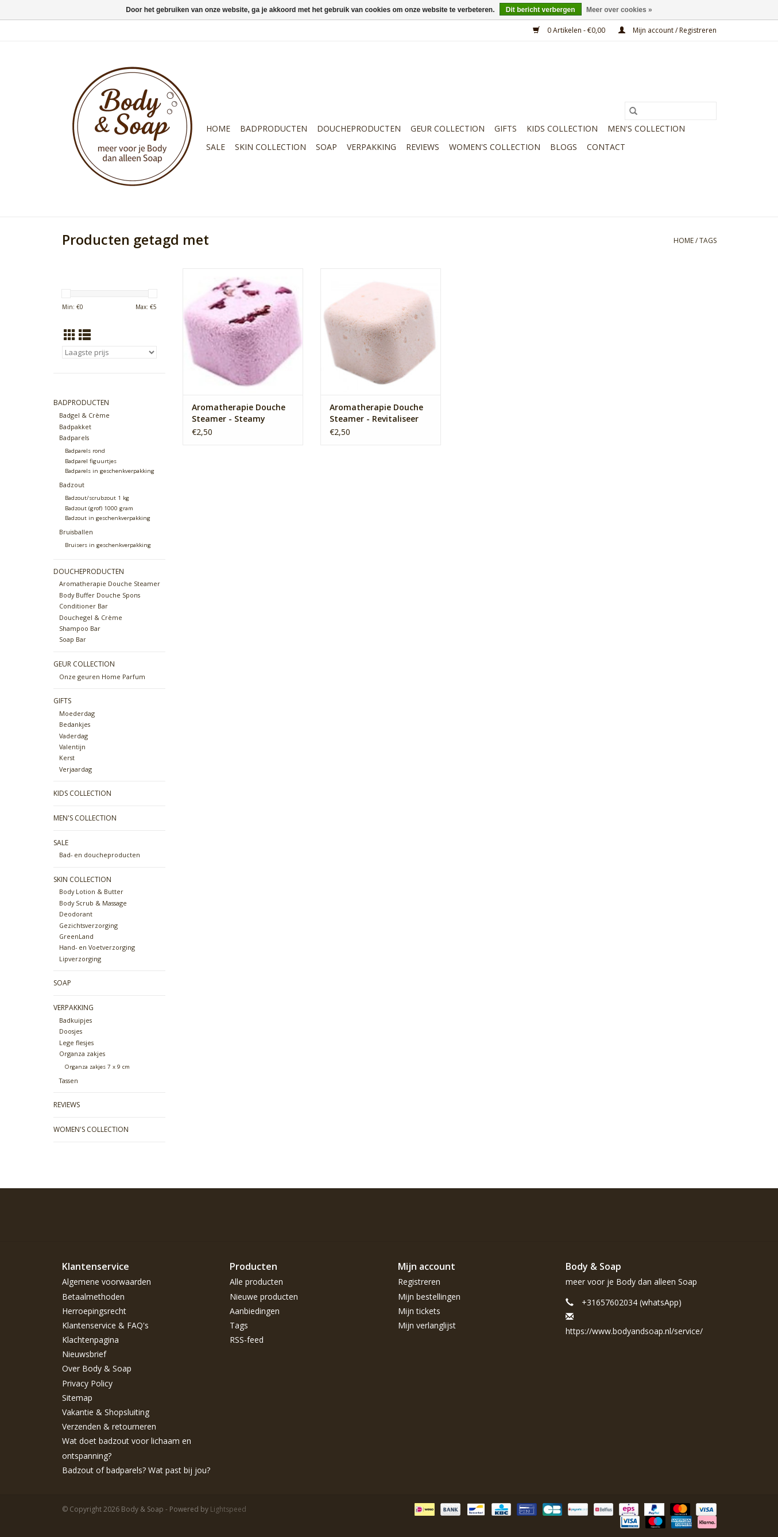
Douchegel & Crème (90, 617)
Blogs (563, 146)
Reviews (422, 146)
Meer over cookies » (619, 10)
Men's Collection (646, 128)
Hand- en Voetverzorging (97, 947)
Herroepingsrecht (94, 1310)
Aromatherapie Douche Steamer (109, 583)
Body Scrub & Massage (93, 903)
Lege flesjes (76, 1042)
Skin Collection (270, 146)
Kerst (67, 757)
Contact (606, 146)
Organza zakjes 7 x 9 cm (97, 1066)
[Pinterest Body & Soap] (666, 1214)
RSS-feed (247, 1339)
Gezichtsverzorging (88, 925)
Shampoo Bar (79, 628)
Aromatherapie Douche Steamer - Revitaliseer (376, 413)
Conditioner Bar (83, 606)
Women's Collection (494, 146)
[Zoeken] (671, 111)
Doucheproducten (359, 128)
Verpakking (371, 146)
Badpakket (75, 426)
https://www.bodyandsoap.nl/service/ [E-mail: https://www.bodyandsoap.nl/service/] (634, 1331)
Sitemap (77, 1397)
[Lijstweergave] (85, 335)
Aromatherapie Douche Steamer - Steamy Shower (238, 413)
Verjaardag (75, 769)
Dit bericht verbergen (540, 10)
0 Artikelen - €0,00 (570, 30)
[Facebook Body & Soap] (625, 1214)
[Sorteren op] (109, 352)
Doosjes (70, 1031)
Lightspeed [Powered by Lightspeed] (228, 1509)
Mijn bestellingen (429, 1296)
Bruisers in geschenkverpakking (108, 545)
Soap (326, 146)
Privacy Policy (87, 1383)
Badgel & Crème (84, 415)
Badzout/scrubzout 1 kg (97, 498)
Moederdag (77, 713)
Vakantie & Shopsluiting (105, 1412)
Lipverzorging (80, 958)
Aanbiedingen (255, 1310)
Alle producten (256, 1281)
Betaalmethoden (93, 1296)
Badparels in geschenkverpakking (109, 471)
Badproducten (273, 128)
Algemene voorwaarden (106, 1281)
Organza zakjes (82, 1053)
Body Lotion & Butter (91, 891)
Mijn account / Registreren (667, 30)
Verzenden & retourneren (109, 1426)
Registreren (419, 1281)
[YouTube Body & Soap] (687, 1214)
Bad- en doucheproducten (99, 854)
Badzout (71, 484)
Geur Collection (448, 128)
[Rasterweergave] (70, 335)
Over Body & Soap (96, 1368)
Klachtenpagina (90, 1339)
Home (218, 128)
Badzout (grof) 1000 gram (99, 508)
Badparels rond (85, 450)
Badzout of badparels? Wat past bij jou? (136, 1470)
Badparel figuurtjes (91, 461)
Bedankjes (74, 724)
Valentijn (72, 746)
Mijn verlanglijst (427, 1325)
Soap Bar (72, 639)
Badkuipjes (75, 1020)
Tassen (68, 1080)
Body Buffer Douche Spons (99, 595)
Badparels (74, 437)
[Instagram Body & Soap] (707, 1214)
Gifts (505, 128)
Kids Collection (562, 128)
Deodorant (75, 914)
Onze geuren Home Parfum (102, 676)
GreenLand (76, 936)
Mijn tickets (419, 1310)
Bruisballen (76, 531)
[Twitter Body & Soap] (645, 1214)
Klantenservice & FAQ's (105, 1325)
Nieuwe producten (264, 1296)
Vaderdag (73, 735)
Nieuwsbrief (84, 1354)
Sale (215, 146)
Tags (708, 240)
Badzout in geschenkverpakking (107, 518)
